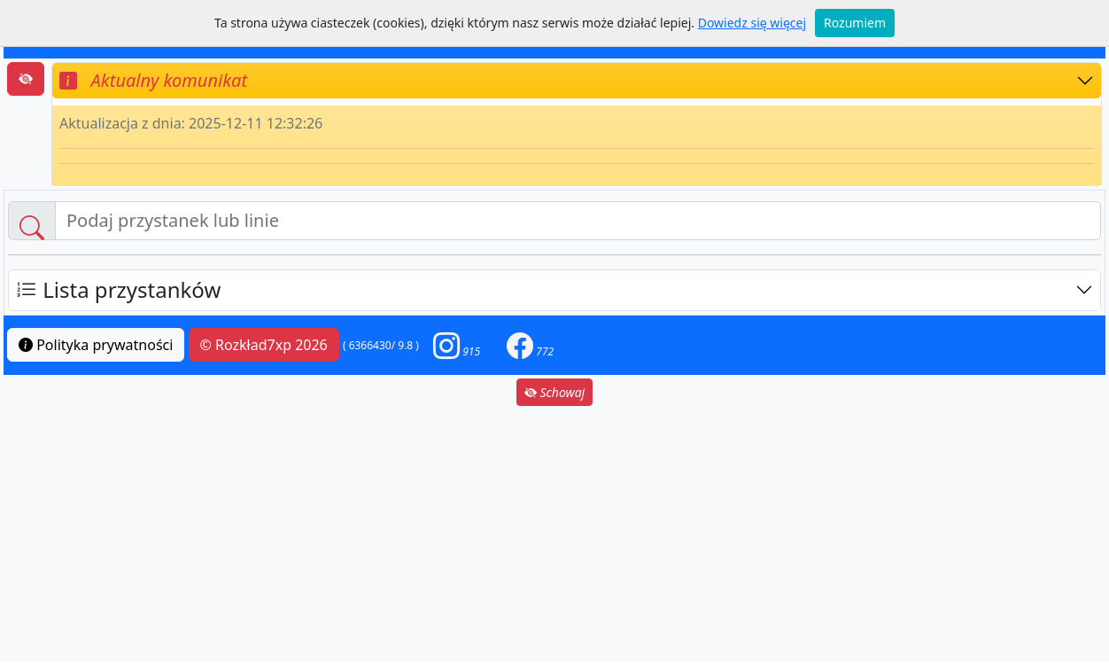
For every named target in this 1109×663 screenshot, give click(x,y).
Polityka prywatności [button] (96, 345)
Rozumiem (855, 22)
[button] (457, 345)
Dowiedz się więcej (752, 22)
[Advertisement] (554, 534)
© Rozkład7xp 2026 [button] (264, 345)
